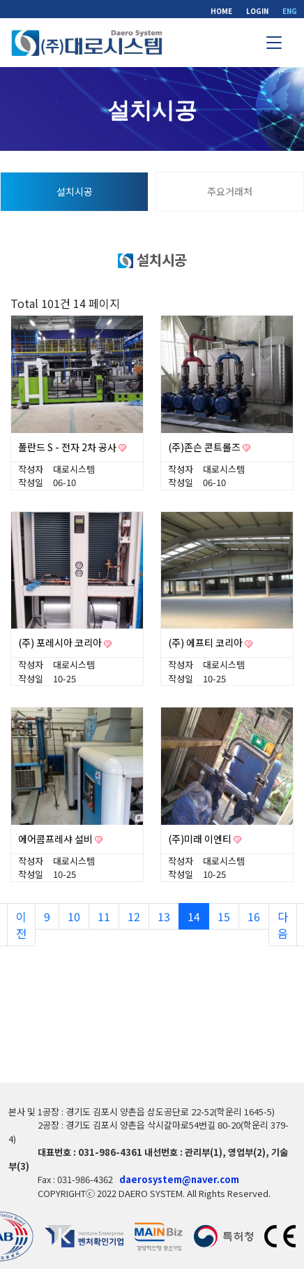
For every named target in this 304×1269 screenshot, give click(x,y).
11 (108, 916)
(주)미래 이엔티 (201, 839)
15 (228, 916)
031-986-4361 (110, 1152)
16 (258, 916)
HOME (221, 11)
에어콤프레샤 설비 (56, 839)
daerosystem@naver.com (179, 1179)
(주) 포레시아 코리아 (61, 643)
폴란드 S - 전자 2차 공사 (68, 447)
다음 (283, 924)
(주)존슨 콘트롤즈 (205, 447)
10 (78, 916)
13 (168, 916)
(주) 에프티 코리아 (206, 643)
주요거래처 (229, 191)
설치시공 (74, 191)
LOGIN (257, 11)
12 (138, 916)
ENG (289, 11)
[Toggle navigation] (274, 43)
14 (198, 916)
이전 (21, 924)
